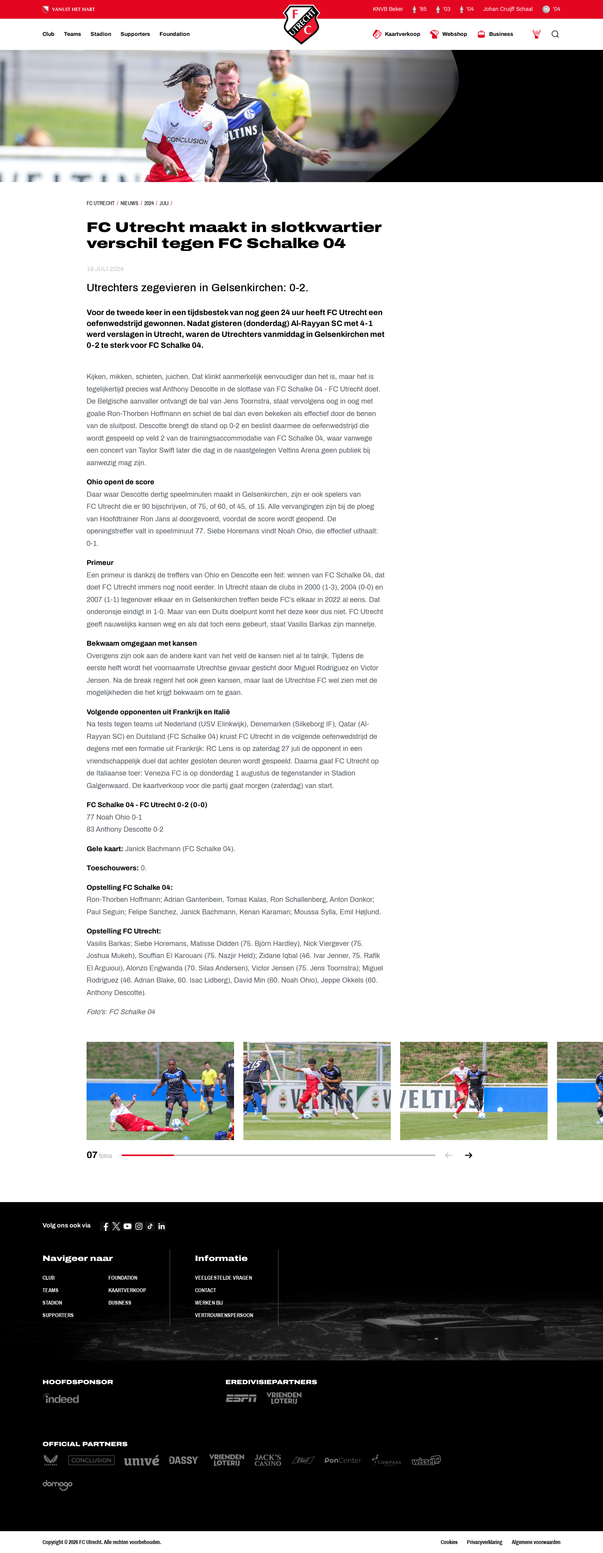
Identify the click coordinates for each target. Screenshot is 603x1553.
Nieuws (129, 203)
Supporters (58, 1315)
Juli (164, 203)
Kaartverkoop (127, 1290)
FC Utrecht (101, 203)
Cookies (449, 1542)
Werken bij (209, 1302)
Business (119, 1302)
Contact (205, 1290)
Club (49, 1277)
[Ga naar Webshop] (448, 34)
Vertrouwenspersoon (224, 1315)
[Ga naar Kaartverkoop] (396, 34)
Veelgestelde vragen (223, 1277)
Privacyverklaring (484, 1542)
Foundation (122, 1277)
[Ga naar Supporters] (135, 34)
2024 (149, 203)
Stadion (52, 1302)
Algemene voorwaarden (536, 1542)
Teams (51, 1290)
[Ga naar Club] (49, 34)
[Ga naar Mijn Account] (536, 34)
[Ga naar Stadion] (100, 34)
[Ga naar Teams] (72, 34)
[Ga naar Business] (495, 34)
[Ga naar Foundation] (175, 34)
